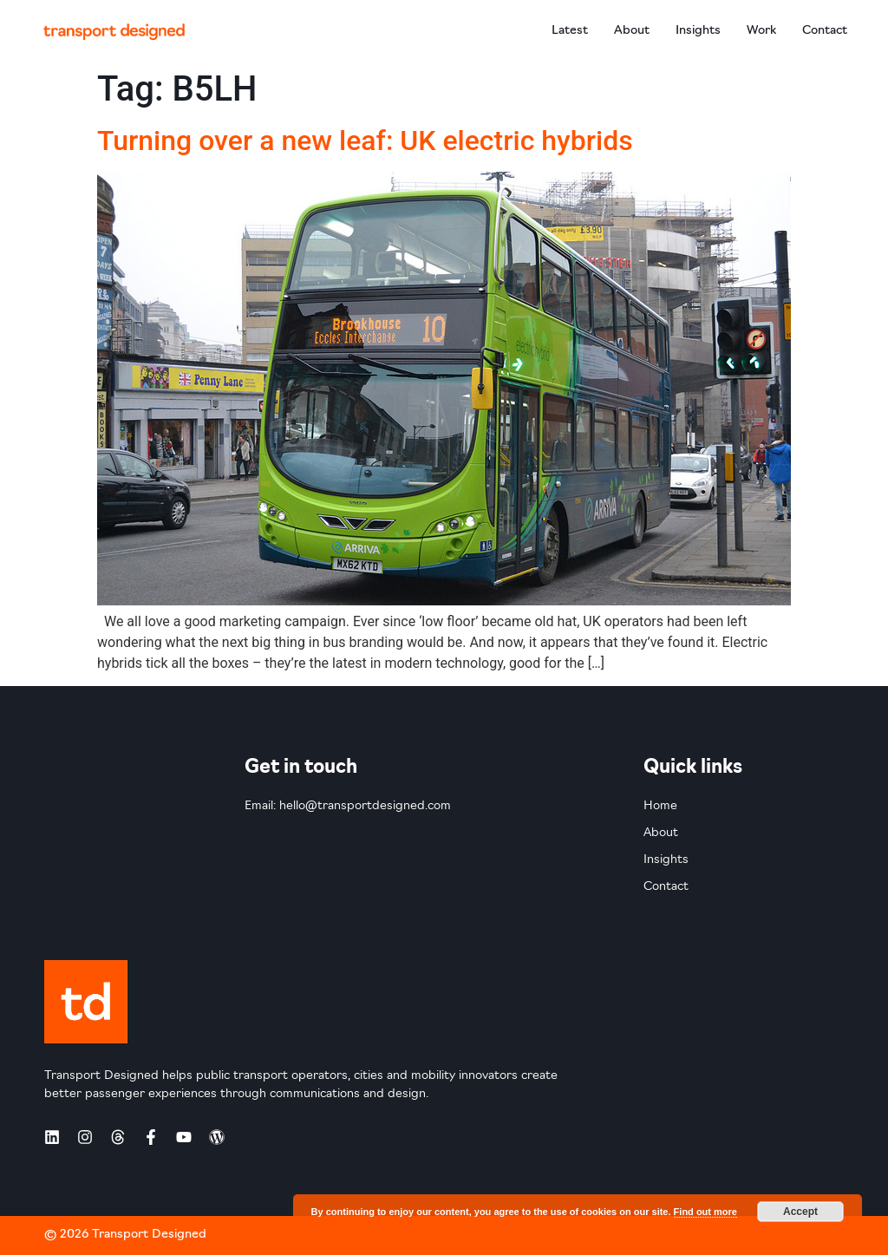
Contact (824, 30)
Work (761, 30)
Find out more (705, 1211)
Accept (800, 1212)
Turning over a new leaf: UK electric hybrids (365, 140)
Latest (570, 30)
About (632, 30)
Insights (698, 30)
